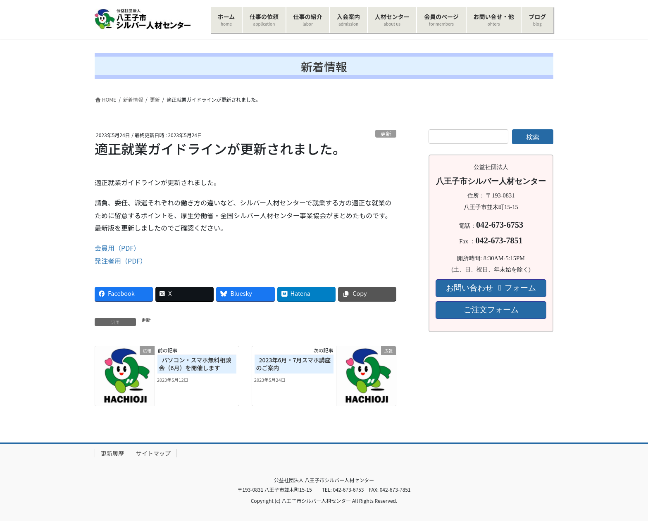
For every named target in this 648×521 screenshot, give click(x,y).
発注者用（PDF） (121, 261)
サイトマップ (153, 453)
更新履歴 (112, 453)
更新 (386, 134)
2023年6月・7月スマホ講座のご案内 (293, 364)
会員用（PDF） (117, 248)
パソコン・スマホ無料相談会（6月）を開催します (195, 364)
